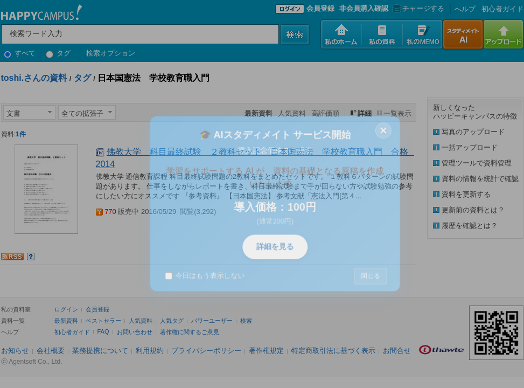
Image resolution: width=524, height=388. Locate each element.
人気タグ (172, 320)
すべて (20, 53)
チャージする (417, 8)
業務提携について (100, 351)
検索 (246, 320)
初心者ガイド (502, 9)
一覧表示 (397, 113)
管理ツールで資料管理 (477, 163)
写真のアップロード (473, 132)
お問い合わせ (134, 332)
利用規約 (150, 351)
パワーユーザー (212, 320)
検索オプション (110, 53)
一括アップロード (470, 147)
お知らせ (15, 351)
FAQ (103, 331)
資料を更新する (466, 194)
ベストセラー (103, 320)
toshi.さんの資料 (34, 77)
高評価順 (325, 113)
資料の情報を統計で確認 (480, 179)
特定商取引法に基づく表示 (333, 351)
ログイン (66, 309)
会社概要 (51, 351)
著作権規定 (266, 351)
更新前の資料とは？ (473, 210)
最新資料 (66, 320)
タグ (58, 53)
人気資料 (292, 113)
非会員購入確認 (363, 8)
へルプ (465, 9)
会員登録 (320, 8)
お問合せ (397, 351)
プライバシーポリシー (206, 351)
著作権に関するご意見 (189, 332)
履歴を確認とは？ (470, 225)
